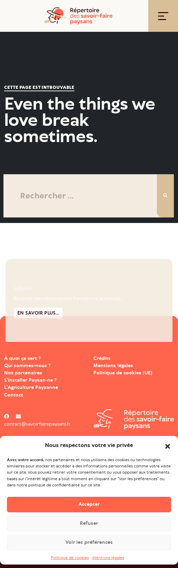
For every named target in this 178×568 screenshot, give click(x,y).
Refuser (89, 524)
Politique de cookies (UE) (122, 373)
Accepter (89, 505)
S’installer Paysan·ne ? (30, 380)
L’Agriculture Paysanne (31, 387)
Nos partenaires (23, 373)
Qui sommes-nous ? (27, 366)
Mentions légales (108, 558)
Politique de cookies (70, 558)
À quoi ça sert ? (22, 358)
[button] (167, 446)
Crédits (102, 358)
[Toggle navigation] (163, 16)
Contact (13, 395)
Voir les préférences (89, 543)
